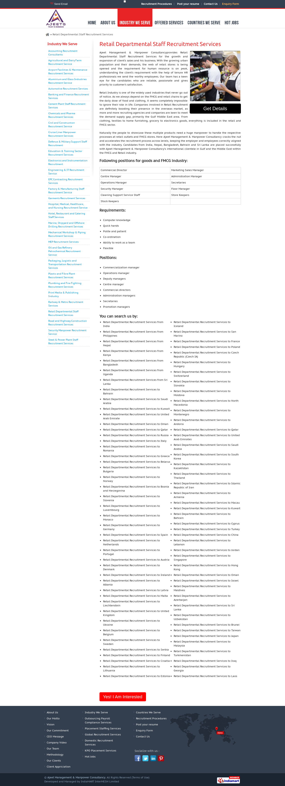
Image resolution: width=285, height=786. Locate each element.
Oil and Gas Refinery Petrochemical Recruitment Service (64, 251)
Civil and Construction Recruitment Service (61, 124)
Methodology (55, 754)
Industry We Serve (135, 23)
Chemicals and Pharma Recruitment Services (61, 115)
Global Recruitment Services (103, 734)
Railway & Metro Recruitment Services (65, 304)
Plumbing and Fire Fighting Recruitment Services (64, 285)
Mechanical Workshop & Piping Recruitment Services (67, 234)
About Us (52, 712)
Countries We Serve (204, 23)
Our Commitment (58, 730)
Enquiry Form (230, 4)
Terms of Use (140, 777)
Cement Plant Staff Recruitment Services (66, 106)
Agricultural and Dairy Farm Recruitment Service (64, 62)
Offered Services (169, 23)
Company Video (57, 742)
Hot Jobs (232, 23)
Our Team (53, 748)
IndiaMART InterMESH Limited (100, 781)
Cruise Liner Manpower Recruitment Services (62, 134)
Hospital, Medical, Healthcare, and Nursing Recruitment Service (67, 206)
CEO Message (55, 736)
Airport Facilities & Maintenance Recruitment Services (67, 71)
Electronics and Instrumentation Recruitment (67, 162)
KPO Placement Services (100, 750)
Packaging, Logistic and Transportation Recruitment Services (65, 264)
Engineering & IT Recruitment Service (66, 172)
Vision (50, 724)
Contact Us (210, 4)
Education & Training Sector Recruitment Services (65, 153)
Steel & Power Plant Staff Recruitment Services (63, 341)
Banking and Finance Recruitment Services (68, 96)
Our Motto (53, 718)
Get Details (215, 108)
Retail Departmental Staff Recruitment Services (63, 313)
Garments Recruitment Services (66, 198)
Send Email (61, 3)
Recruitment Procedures (156, 4)
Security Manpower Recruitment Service (67, 332)
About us (107, 23)
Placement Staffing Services (103, 728)
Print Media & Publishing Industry (63, 294)
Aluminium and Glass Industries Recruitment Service (67, 81)
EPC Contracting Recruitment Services (65, 181)
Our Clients (54, 760)
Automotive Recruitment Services (68, 88)
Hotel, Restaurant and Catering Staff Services (66, 215)
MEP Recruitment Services (63, 241)
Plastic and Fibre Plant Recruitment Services (61, 275)
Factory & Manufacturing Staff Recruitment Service (66, 190)
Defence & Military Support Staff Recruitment (67, 143)
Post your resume (188, 4)
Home (92, 23)
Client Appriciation (58, 766)
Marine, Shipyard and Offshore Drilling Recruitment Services (66, 225)
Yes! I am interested (122, 696)
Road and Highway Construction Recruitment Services (67, 323)
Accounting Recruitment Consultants (62, 53)
